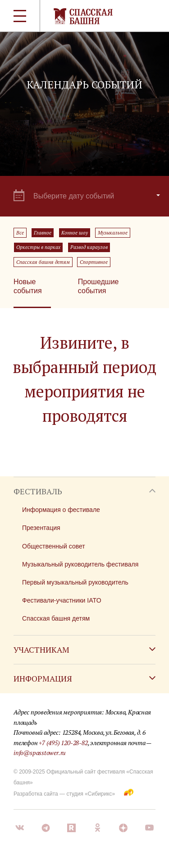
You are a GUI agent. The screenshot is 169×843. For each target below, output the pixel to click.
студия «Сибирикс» (90, 794)
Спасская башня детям (43, 262)
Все (20, 233)
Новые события (28, 286)
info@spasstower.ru (40, 752)
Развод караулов (89, 247)
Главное (42, 233)
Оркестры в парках (38, 247)
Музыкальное (113, 233)
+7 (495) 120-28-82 (63, 742)
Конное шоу (74, 233)
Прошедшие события (98, 286)
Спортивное (94, 262)
